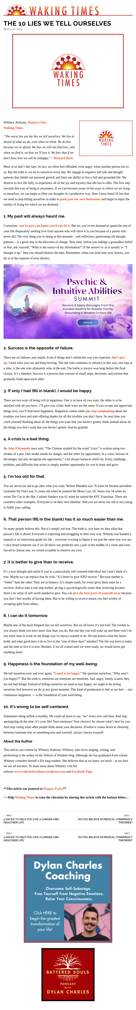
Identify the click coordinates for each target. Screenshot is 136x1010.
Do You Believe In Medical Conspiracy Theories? (101, 819)
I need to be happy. (67, 673)
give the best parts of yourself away (97, 593)
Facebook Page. (82, 771)
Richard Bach (63, 158)
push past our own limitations (79, 199)
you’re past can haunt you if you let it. (44, 225)
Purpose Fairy (52, 788)
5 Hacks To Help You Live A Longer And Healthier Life (37, 819)
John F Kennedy (19, 448)
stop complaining (103, 411)
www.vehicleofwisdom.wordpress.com (39, 771)
